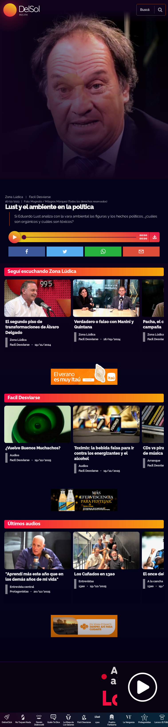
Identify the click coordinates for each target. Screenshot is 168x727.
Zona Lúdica (14, 197)
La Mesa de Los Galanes (68, 723)
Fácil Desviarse (84, 722)
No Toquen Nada (23, 722)
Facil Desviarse (40, 197)
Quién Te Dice (53, 722)
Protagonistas (144, 722)
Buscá (144, 10)
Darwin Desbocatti (39, 723)
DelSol (29, 8)
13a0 (97, 722)
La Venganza (128, 722)
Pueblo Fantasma (111, 723)
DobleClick (7, 722)
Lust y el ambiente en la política (49, 207)
